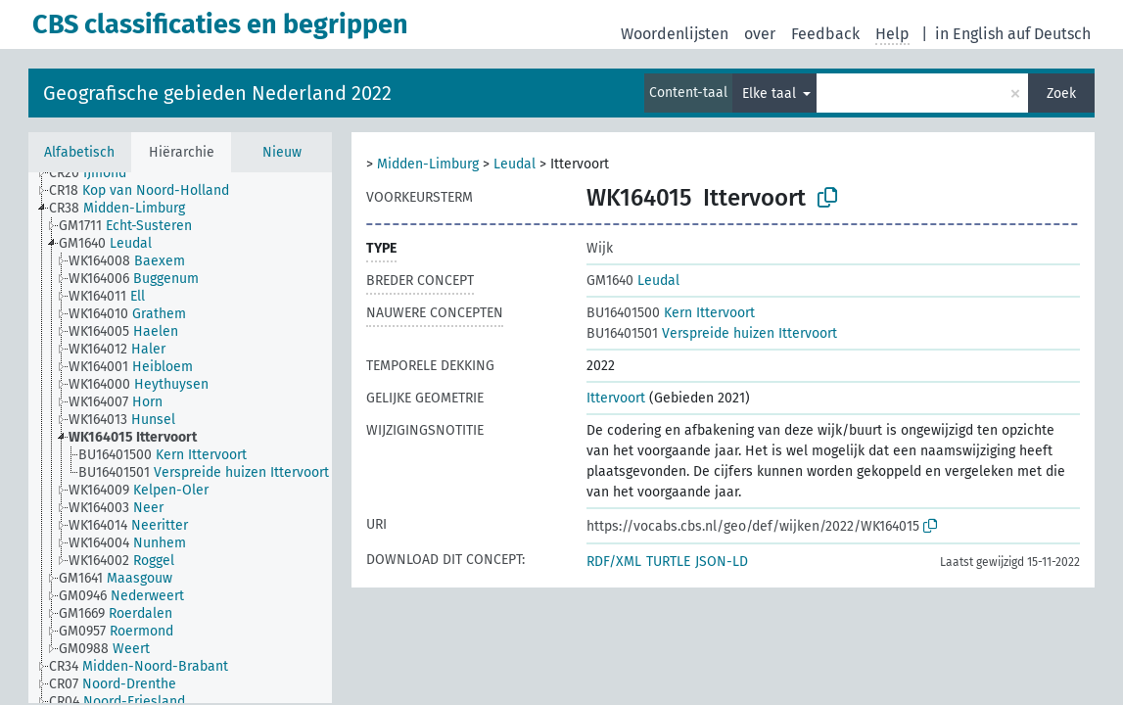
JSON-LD (721, 561)
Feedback (825, 33)
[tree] (180, 437)
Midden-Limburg (428, 164)
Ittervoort (615, 398)
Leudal (514, 164)
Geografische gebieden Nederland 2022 (217, 93)
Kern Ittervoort (670, 313)
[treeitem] (96, 173)
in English (969, 33)
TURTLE (668, 561)
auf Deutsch (1049, 33)
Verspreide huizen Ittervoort (711, 333)
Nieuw (282, 152)
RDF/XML (613, 561)
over (759, 33)
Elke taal (771, 93)
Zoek (1061, 93)
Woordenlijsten (674, 33)
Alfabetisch (79, 152)
